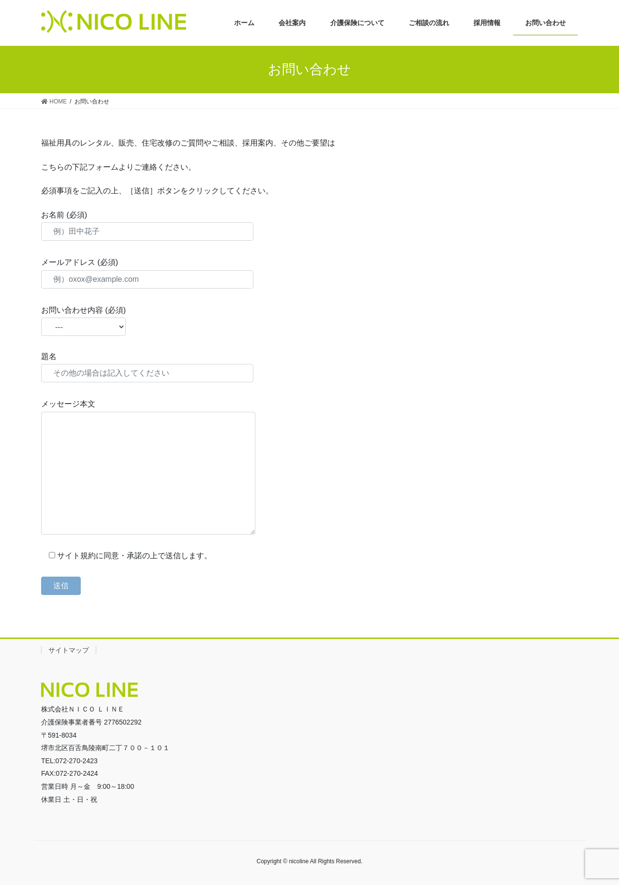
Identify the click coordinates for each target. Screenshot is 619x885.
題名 (147, 367)
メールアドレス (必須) (147, 273)
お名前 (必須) (147, 226)
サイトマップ (68, 650)
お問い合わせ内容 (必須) (83, 321)
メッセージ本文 (148, 467)
